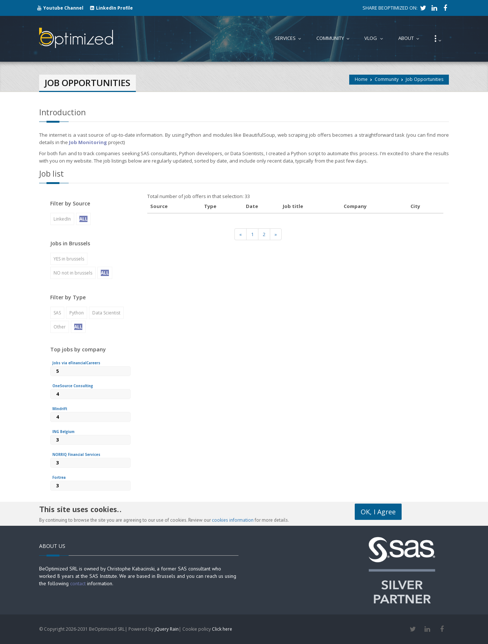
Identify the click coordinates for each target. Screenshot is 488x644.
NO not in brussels (73, 273)
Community (387, 79)
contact (78, 583)
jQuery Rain (167, 629)
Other (60, 327)
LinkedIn (62, 219)
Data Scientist (106, 313)
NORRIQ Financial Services (76, 454)
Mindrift (59, 408)
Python (76, 313)
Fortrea (59, 477)
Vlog (375, 38)
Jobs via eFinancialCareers (76, 363)
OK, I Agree (378, 511)
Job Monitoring (88, 142)
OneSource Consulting (72, 386)
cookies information (233, 520)
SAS (57, 313)
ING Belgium (63, 431)
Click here (222, 629)
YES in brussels (69, 259)
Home (361, 79)
